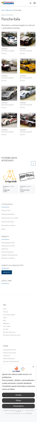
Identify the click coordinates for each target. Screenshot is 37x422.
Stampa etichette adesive (8, 214)
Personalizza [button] (18, 406)
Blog (4, 320)
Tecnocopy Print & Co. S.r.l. (16, 410)
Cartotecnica (4, 249)
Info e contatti (6, 326)
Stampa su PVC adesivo (7, 221)
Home (3, 10)
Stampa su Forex (5, 210)
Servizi (5, 317)
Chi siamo (5, 312)
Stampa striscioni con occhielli (9, 218)
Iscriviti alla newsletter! (9, 315)
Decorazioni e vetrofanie (8, 258)
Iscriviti (6, 272)
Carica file (5, 329)
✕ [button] (33, 367)
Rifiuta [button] (18, 400)
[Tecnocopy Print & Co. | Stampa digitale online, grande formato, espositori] (7, 2)
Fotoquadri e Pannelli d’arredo (9, 255)
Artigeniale (6, 190)
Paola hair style (24, 190)
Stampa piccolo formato (8, 246)
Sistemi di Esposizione (7, 252)
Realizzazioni (9, 10)
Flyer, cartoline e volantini (8, 225)
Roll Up (3, 229)
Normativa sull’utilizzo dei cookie (11, 335)
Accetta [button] (18, 395)
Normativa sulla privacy (9, 332)
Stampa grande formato (7, 242)
